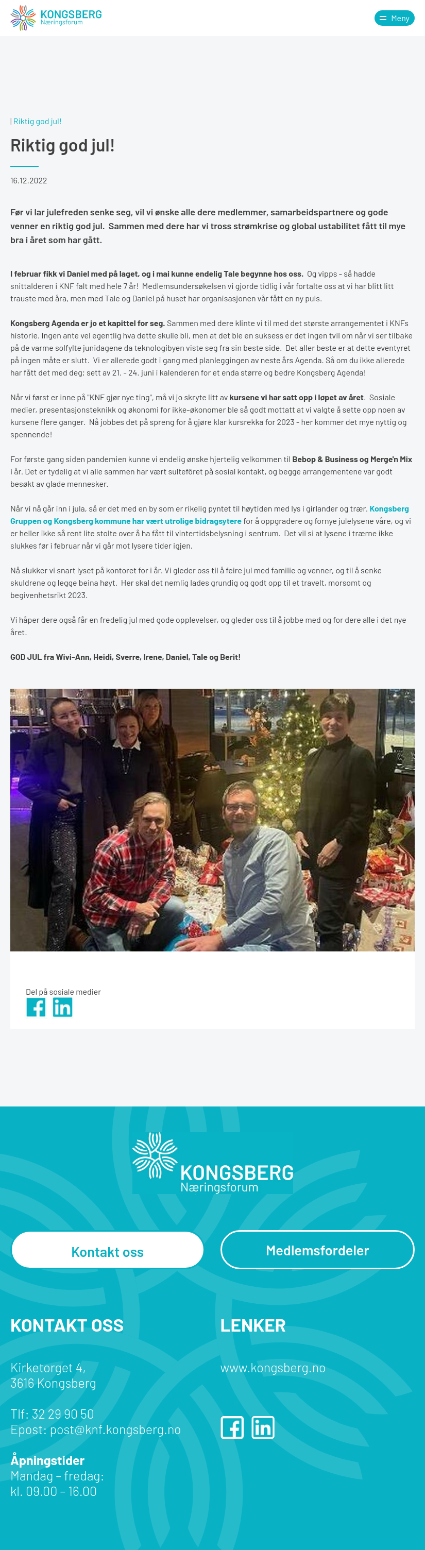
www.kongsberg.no (273, 1367)
